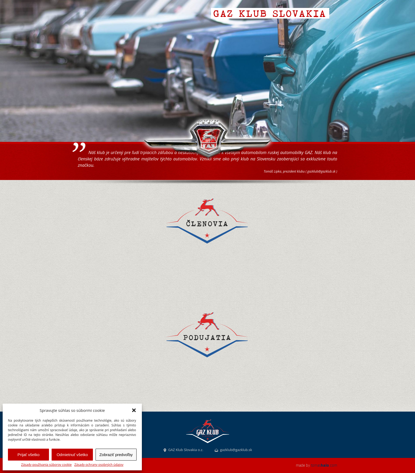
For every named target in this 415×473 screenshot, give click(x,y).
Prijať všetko (28, 454)
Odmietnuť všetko (72, 454)
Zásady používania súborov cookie (46, 464)
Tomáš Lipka (272, 171)
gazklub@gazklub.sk (321, 171)
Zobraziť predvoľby (116, 454)
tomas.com (324, 465)
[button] (134, 410)
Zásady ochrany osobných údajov (98, 464)
